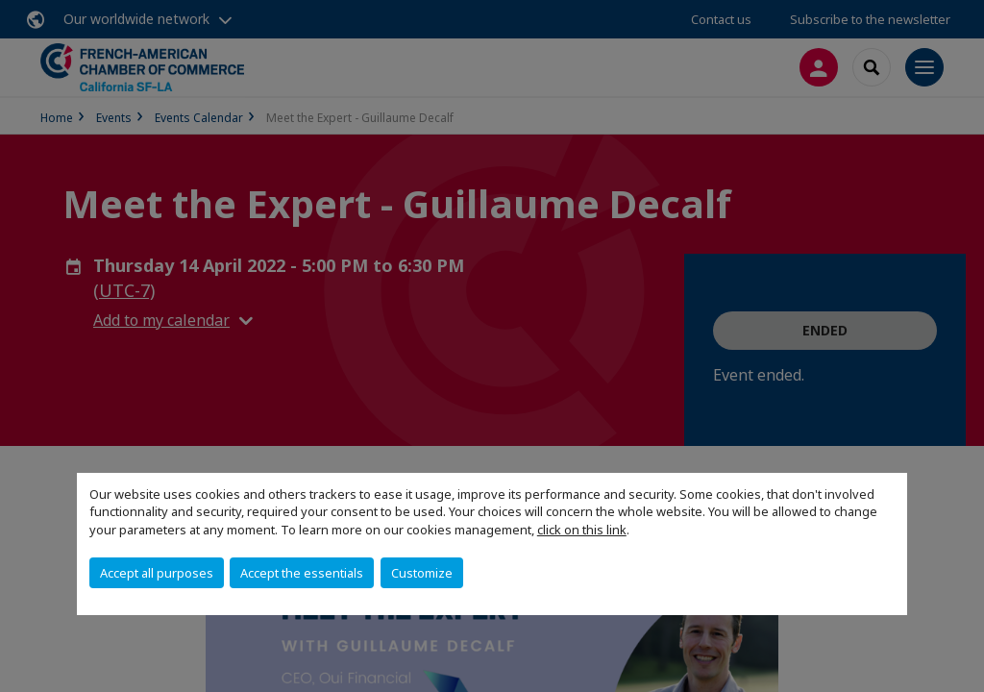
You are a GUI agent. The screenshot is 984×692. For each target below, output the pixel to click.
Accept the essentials (301, 572)
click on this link (582, 529)
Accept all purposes (156, 572)
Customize (422, 572)
